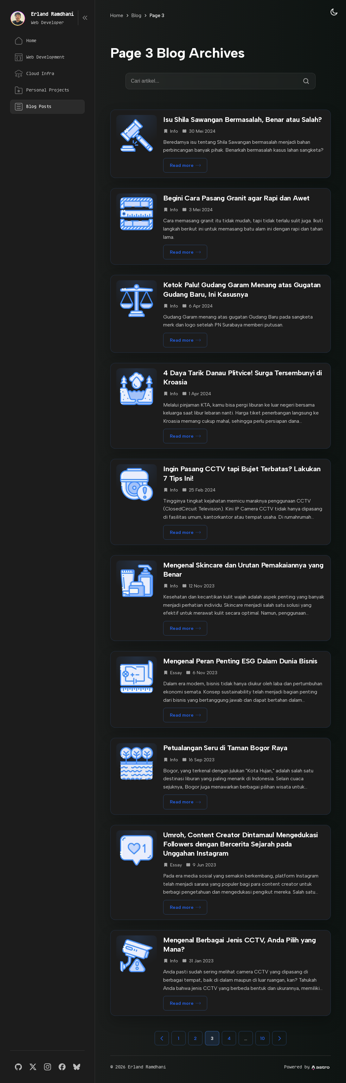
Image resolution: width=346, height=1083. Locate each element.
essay (176, 672)
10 (262, 1038)
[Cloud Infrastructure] (47, 74)
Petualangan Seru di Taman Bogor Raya (225, 748)
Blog (136, 15)
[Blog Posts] (47, 107)
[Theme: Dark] (334, 12)
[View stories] (17, 18)
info (174, 131)
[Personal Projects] (47, 90)
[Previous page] (162, 1038)
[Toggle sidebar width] (85, 17)
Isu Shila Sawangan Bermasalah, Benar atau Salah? (242, 119)
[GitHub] (18, 1067)
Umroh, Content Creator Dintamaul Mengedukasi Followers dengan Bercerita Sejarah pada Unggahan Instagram (240, 844)
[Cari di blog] (215, 81)
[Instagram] (48, 1067)
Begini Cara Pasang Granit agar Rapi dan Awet (236, 198)
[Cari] (306, 81)
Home (116, 15)
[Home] (47, 41)
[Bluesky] (77, 1067)
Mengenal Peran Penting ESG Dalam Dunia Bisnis (240, 661)
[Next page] (279, 1038)
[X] (33, 1067)
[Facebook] (62, 1067)
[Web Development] (47, 57)
